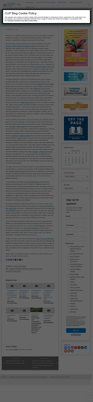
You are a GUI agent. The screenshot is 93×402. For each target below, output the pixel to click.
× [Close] (90, 9)
